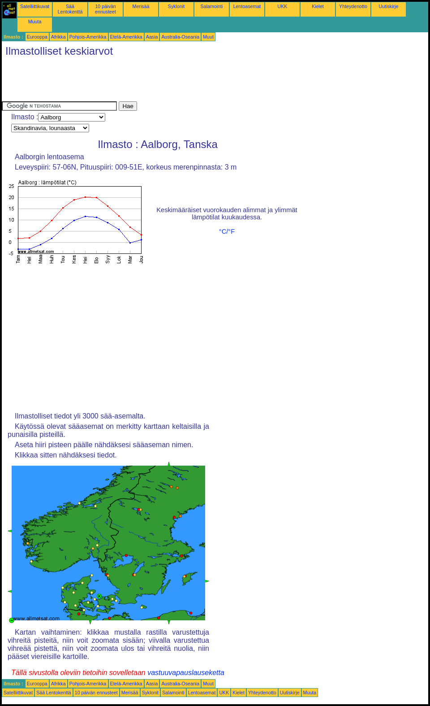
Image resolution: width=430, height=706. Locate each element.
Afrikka (58, 36)
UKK (283, 6)
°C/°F (227, 231)
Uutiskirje (389, 6)
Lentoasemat (247, 6)
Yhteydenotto (353, 6)
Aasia (152, 36)
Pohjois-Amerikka (88, 36)
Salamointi (212, 6)
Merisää (141, 6)
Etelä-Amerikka (126, 36)
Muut (208, 36)
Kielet (318, 6)
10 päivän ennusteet (105, 9)
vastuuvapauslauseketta (185, 672)
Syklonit (176, 6)
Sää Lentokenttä (70, 9)
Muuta (35, 21)
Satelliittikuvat (34, 6)
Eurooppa (37, 36)
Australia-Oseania (180, 36)
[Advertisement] (165, 81)
